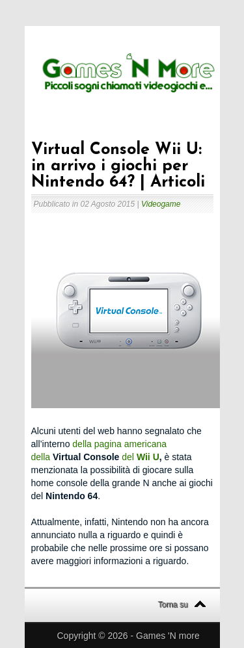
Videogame (161, 204)
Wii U (148, 457)
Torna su (173, 604)
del (126, 457)
